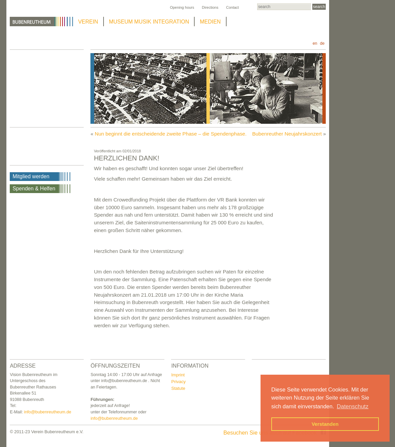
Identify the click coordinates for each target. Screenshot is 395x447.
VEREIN (88, 22)
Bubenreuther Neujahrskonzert (287, 134)
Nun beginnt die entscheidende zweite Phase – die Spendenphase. (171, 134)
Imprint (178, 374)
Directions (210, 7)
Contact (232, 7)
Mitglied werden (30, 176)
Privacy (178, 381)
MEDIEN (210, 22)
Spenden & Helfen (33, 188)
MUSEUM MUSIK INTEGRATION (149, 22)
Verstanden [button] (325, 424)
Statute (178, 388)
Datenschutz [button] (352, 406)
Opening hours (182, 7)
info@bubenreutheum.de (47, 411)
